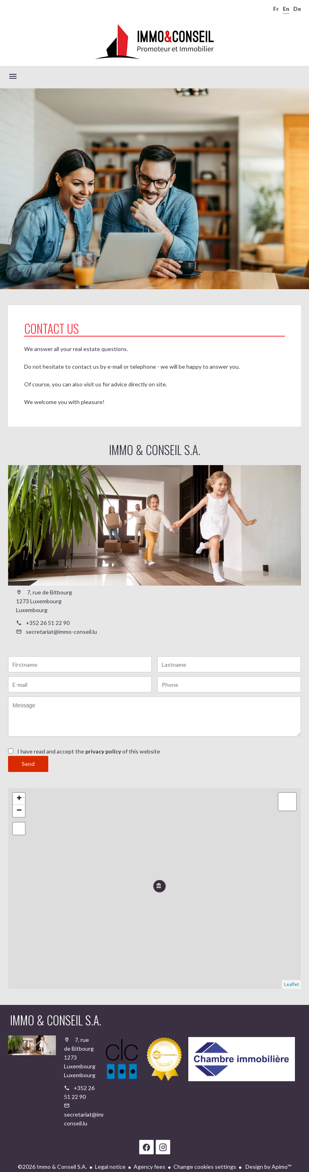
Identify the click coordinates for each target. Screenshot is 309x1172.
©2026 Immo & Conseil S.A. (52, 1166)
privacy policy (103, 751)
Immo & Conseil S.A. (154, 450)
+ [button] (19, 799)
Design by (267, 1166)
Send (28, 763)
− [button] (19, 811)
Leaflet (291, 984)
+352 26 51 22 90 (48, 622)
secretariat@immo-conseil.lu (61, 631)
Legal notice (110, 1166)
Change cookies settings (204, 1166)
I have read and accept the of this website (88, 751)
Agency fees (149, 1166)
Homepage (154, 42)
